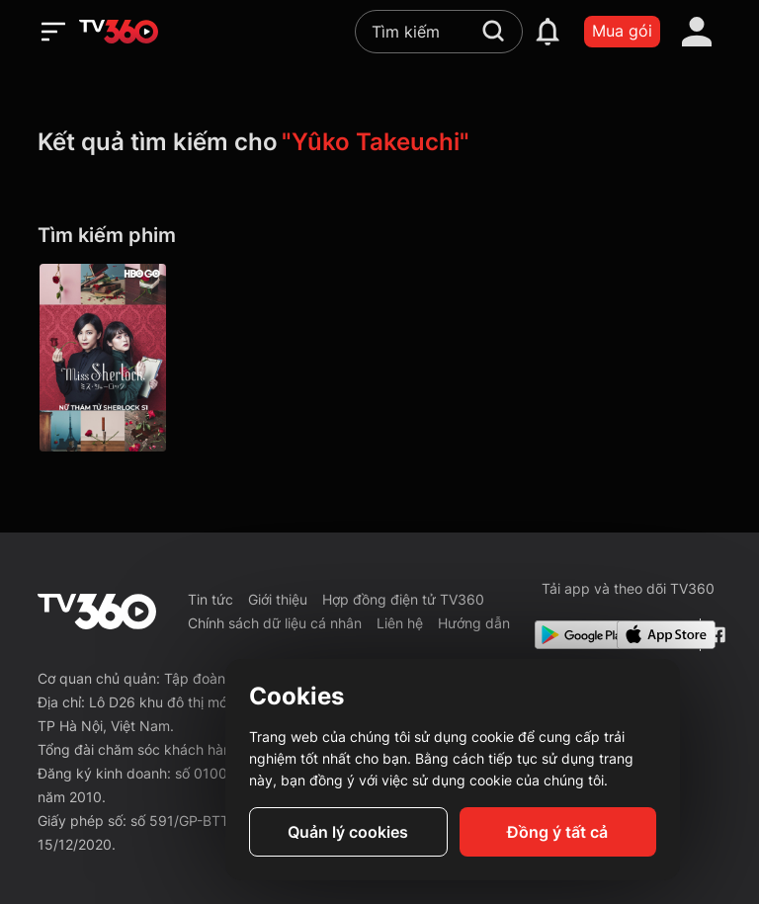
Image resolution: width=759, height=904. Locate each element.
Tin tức (210, 599)
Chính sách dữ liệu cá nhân (275, 623)
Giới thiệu (277, 599)
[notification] (547, 31)
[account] (696, 31)
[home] (118, 31)
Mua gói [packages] (622, 31)
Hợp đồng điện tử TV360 (403, 599)
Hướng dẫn (474, 623)
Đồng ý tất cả (557, 832)
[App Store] (654, 634)
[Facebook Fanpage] (715, 634)
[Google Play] (572, 634)
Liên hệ (400, 623)
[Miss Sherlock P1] (103, 358)
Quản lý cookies (348, 832)
